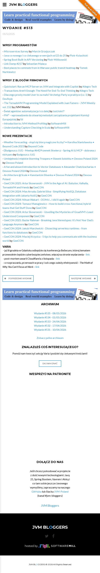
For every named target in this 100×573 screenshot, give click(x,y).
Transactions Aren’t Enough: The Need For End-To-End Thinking (40, 90)
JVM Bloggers (50, 505)
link (88, 254)
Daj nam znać (50, 363)
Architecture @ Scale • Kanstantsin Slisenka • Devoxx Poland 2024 (41, 174)
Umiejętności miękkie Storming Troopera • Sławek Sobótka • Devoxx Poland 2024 (51, 158)
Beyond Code (35, 146)
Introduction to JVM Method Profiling (25, 123)
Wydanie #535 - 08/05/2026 (50, 313)
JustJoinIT (59, 111)
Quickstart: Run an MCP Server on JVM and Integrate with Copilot (41, 86)
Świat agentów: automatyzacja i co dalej (26, 111)
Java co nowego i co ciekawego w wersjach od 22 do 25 (35, 55)
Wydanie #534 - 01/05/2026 (50, 317)
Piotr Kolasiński (79, 55)
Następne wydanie (83, 278)
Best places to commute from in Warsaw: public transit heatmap (40, 67)
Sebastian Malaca (36, 63)
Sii (21, 119)
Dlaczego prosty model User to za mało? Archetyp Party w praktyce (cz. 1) (46, 94)
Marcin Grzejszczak (43, 51)
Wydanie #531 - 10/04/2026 (50, 329)
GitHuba (37, 491)
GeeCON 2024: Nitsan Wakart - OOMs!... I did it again (34, 199)
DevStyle (7, 98)
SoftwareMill (58, 123)
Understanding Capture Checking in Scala (27, 127)
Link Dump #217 (13, 63)
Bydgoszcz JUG (26, 154)
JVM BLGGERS (23, 5)
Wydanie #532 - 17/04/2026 (50, 325)
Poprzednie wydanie (18, 278)
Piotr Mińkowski (57, 59)
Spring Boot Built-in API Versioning (24, 59)
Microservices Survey (16, 51)
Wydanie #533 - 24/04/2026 (50, 321)
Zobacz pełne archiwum (50, 337)
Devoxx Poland (14, 162)
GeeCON (38, 187)
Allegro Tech (89, 86)
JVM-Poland (61, 491)
